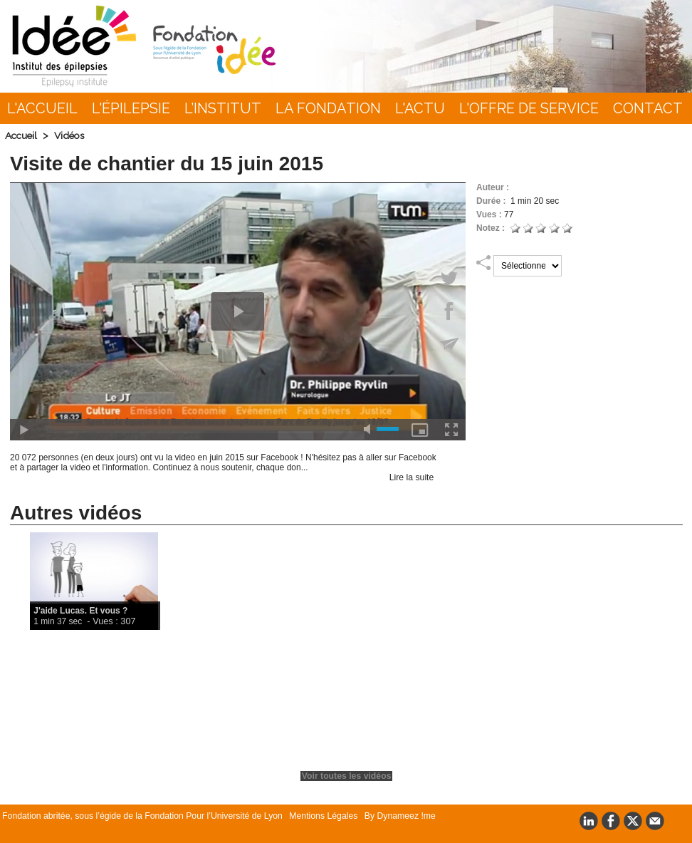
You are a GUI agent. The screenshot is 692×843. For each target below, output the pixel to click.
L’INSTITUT (222, 108)
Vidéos (72, 135)
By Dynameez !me (389, 816)
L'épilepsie (131, 108)
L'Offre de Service (529, 108)
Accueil (22, 135)
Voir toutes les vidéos (346, 776)
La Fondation (328, 108)
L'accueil (42, 108)
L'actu (420, 108)
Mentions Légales (315, 816)
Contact (648, 108)
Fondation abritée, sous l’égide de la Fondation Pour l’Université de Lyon (139, 816)
